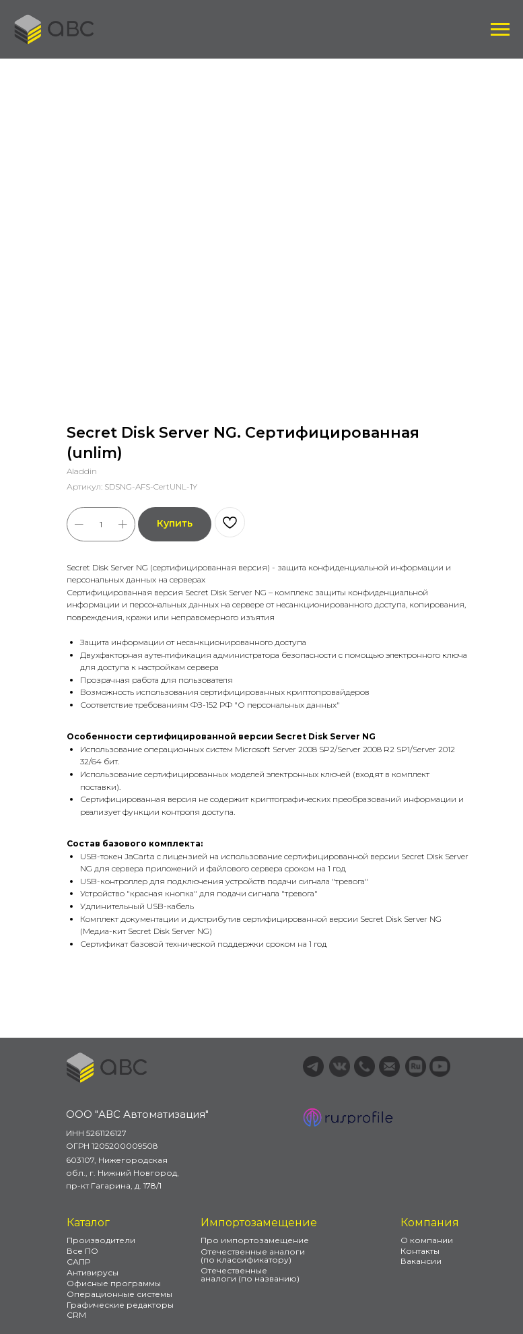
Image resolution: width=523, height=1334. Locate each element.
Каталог (88, 1222)
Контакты (420, 1251)
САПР (78, 1262)
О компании (426, 1240)
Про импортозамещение (255, 1240)
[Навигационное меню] (500, 29)
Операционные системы (119, 1294)
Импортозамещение (259, 1222)
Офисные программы (114, 1283)
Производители (101, 1240)
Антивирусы (92, 1272)
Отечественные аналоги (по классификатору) (253, 1255)
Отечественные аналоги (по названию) (250, 1274)
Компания (429, 1222)
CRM (76, 1315)
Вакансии (421, 1261)
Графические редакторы (120, 1305)
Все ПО (82, 1251)
